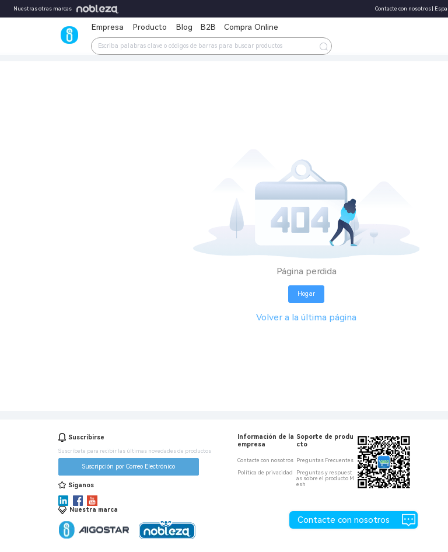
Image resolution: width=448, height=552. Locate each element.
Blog (184, 27)
